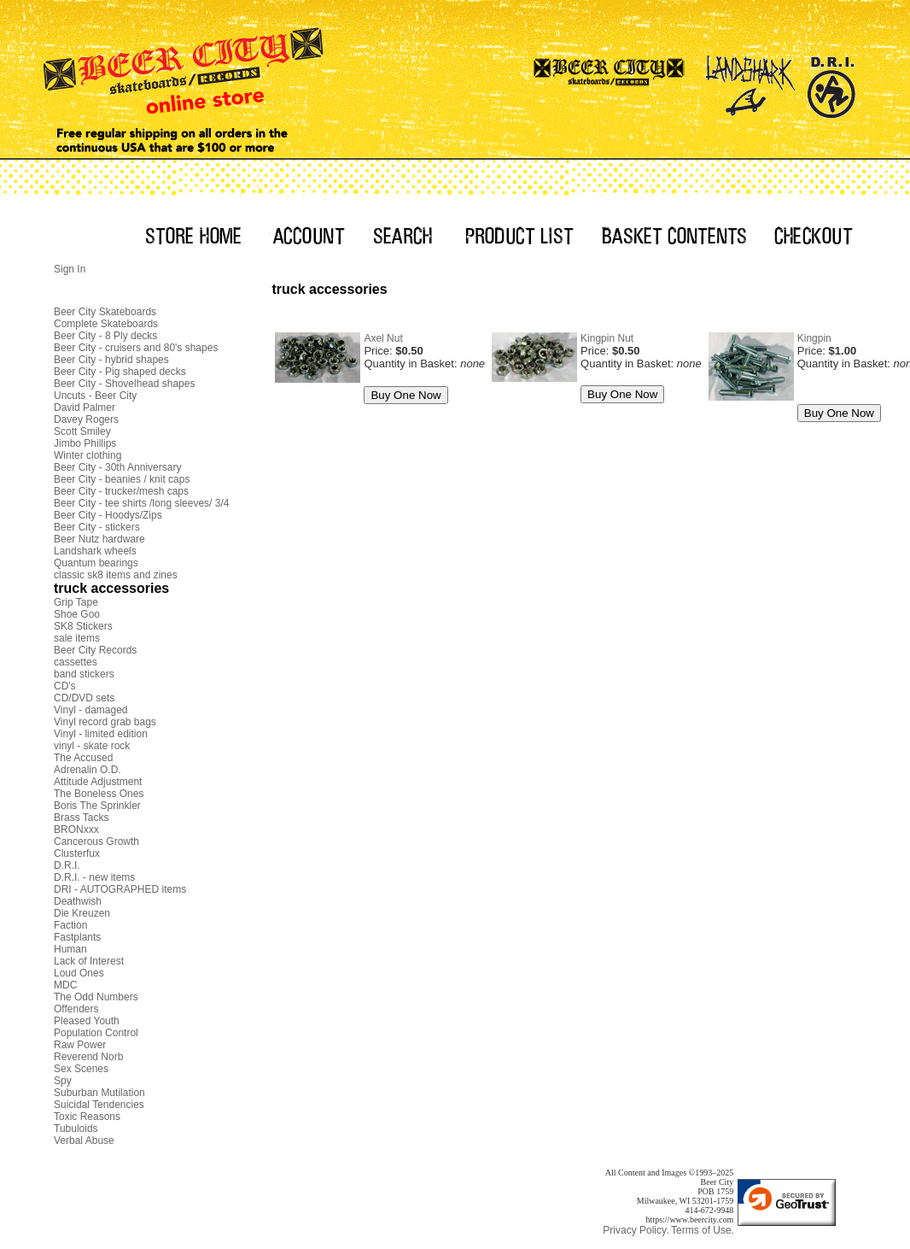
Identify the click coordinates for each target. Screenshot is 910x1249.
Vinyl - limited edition (101, 734)
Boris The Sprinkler (97, 806)
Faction (70, 925)
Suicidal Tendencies (99, 1105)
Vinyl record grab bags (105, 722)
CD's (65, 686)
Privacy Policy (635, 1230)
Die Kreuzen (82, 913)
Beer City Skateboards (105, 312)
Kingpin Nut (606, 338)
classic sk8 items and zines (116, 575)
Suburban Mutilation (99, 1093)
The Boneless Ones (98, 794)
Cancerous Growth (96, 841)
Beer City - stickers (97, 527)
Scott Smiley (82, 431)
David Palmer (84, 407)
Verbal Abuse (84, 1140)
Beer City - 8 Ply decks (105, 336)
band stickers (84, 674)
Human (70, 949)
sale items (77, 638)
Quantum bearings (96, 563)
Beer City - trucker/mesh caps (121, 491)
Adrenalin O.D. (87, 770)
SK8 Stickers (83, 626)
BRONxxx (76, 830)
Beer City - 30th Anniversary (117, 467)
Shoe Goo (77, 614)
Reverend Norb (88, 1057)
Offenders (76, 1009)
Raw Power (80, 1045)
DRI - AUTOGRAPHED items (120, 889)
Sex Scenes (81, 1069)
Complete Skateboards (106, 324)
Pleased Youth (87, 1021)
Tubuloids (76, 1129)
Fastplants (77, 937)
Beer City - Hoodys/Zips (108, 515)
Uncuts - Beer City (95, 396)
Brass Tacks (81, 818)
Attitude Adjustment (98, 782)
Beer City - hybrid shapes (111, 360)
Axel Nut (383, 338)
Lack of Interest (89, 961)
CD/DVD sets (84, 698)
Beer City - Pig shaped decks (120, 372)
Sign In (69, 269)
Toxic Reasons (87, 1117)
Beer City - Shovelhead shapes (124, 384)
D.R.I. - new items (94, 877)
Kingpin (814, 338)
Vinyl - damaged (91, 710)
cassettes (75, 662)
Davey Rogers (86, 419)
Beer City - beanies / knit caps (122, 479)
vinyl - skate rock (92, 746)
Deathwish (78, 901)
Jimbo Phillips (85, 443)
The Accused (83, 758)
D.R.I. (67, 865)
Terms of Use (701, 1230)
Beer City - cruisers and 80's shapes (136, 348)
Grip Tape (76, 602)
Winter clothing (87, 455)
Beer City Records (95, 650)
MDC (65, 985)
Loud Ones (79, 973)
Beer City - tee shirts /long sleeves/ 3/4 (141, 503)
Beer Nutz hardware (99, 539)
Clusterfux (77, 853)
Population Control (96, 1033)
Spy (63, 1081)
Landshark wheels (95, 551)
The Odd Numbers (96, 997)
